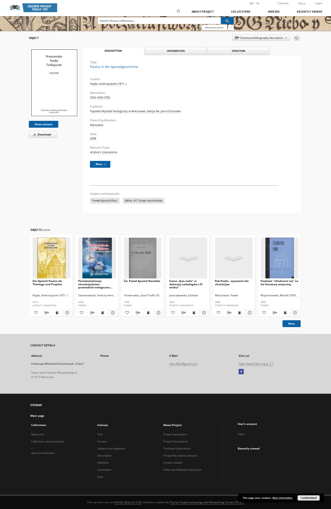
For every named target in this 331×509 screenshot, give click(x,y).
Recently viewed (309, 11)
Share (302, 3)
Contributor (104, 470)
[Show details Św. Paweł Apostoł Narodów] (158, 313)
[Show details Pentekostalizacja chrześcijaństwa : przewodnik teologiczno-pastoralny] (112, 313)
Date (100, 477)
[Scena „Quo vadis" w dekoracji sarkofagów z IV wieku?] (188, 258)
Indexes (274, 11)
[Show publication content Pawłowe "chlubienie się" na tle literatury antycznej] (285, 313)
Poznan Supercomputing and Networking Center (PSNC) (207, 502)
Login (318, 3)
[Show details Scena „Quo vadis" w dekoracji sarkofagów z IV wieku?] (203, 313)
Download (41, 134)
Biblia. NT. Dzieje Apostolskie (143, 200)
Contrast (283, 3)
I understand (309, 497)
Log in (241, 434)
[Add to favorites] (297, 38)
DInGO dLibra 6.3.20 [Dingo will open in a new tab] (128, 502)
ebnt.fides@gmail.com (183, 364)
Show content (44, 124)
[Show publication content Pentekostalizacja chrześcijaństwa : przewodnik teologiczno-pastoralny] (102, 313)
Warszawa (96, 125)
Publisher (103, 463)
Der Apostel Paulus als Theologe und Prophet (47, 282)
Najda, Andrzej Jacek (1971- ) (108, 84)
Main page (37, 416)
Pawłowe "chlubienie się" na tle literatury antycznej (279, 282)
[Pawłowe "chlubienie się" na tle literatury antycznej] (279, 258)
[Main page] (178, 11)
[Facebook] (241, 372)
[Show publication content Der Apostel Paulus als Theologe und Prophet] (57, 313)
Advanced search (214, 27)
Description (104, 455)
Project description (175, 434)
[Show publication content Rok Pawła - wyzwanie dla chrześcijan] (239, 313)
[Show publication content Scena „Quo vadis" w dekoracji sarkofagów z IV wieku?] (193, 313)
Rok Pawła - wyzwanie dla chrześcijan (232, 282)
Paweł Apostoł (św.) (104, 200)
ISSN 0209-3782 (100, 97)
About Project (203, 11)
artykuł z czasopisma (103, 152)
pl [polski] (258, 3)
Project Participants (175, 441)
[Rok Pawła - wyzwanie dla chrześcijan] (234, 258)
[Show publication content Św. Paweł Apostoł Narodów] (148, 313)
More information (282, 498)
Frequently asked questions (180, 455)
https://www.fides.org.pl (256, 364)
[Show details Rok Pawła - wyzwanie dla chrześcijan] (249, 313)
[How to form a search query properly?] (231, 27)
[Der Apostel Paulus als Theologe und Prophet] (51, 258)
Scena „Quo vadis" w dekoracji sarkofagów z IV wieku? (185, 284)
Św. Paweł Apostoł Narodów (142, 281)
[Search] (227, 20)
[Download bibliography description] (46, 313)
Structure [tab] (238, 50)
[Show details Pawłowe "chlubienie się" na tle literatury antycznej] (295, 313)
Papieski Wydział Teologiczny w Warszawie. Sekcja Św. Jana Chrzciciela (135, 111)
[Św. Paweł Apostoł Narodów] (143, 258)
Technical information (177, 448)
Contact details (172, 463)
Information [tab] (176, 50)
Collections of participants (47, 441)
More (291, 324)
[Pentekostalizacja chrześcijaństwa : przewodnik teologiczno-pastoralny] (97, 258)
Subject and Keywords (111, 448)
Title (100, 434)
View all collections (43, 453)
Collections (241, 11)
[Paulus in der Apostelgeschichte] (54, 82)
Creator (102, 441)
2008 (93, 138)
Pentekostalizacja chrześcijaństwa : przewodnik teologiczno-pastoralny (94, 284)
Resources (37, 434)
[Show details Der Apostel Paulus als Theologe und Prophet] (67, 313)
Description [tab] (113, 50)
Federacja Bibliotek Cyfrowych (182, 470)
